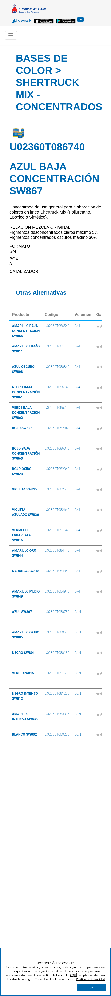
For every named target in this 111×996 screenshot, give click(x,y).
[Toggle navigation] (11, 35)
